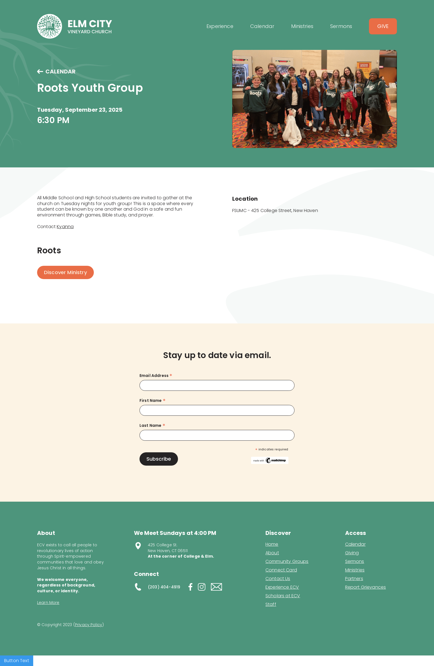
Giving (352, 553)
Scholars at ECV (282, 596)
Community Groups (287, 561)
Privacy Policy (88, 624)
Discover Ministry (65, 272)
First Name (153, 400)
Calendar (355, 544)
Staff (270, 604)
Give (383, 26)
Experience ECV (282, 587)
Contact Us (277, 578)
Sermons (354, 561)
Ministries (355, 570)
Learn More (48, 602)
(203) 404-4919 (164, 587)
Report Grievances (365, 587)
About (272, 553)
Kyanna (65, 226)
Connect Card (281, 570)
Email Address (156, 375)
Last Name (152, 425)
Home (271, 544)
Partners (354, 578)
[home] (74, 26)
